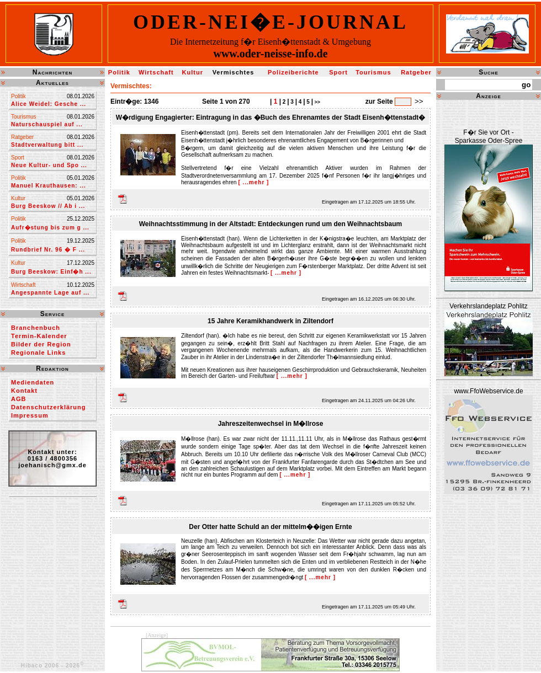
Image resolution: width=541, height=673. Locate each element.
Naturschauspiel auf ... (47, 124)
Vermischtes (233, 72)
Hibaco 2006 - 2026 (52, 666)
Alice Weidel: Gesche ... (48, 104)
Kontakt (24, 390)
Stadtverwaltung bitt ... (47, 145)
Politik (119, 72)
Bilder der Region (41, 344)
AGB (18, 399)
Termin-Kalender (39, 336)
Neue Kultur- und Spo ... (49, 165)
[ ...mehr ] (253, 182)
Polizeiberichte (293, 72)
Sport (338, 72)
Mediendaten (32, 382)
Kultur (192, 72)
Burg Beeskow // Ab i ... (48, 206)
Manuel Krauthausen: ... (48, 186)
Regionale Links (38, 352)
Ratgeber (416, 72)
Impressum (30, 415)
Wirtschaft (156, 72)
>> (316, 102)
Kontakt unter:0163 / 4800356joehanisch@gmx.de (52, 458)
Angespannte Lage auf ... (50, 293)
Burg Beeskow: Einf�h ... (51, 272)
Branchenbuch (35, 327)
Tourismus (373, 72)
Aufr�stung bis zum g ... (50, 228)
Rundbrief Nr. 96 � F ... (48, 250)
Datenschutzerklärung (48, 407)
